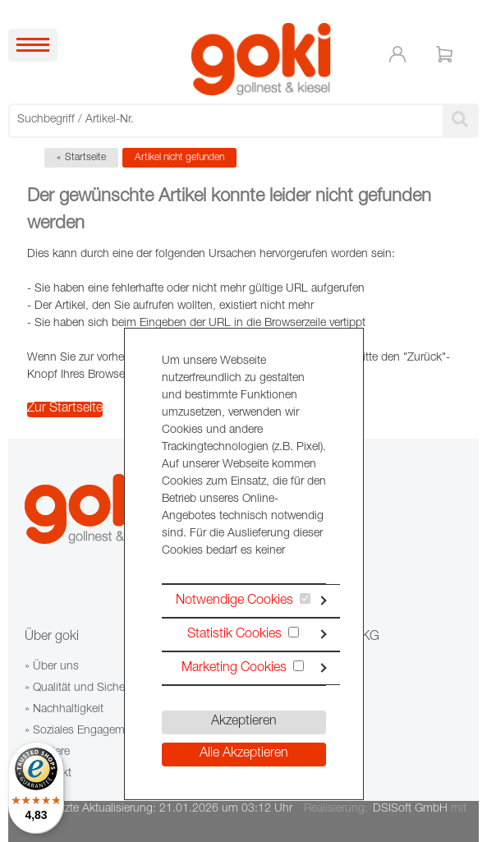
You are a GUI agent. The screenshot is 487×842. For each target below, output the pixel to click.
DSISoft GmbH (410, 809)
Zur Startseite (65, 409)
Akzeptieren (244, 722)
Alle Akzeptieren (244, 754)
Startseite (85, 158)
